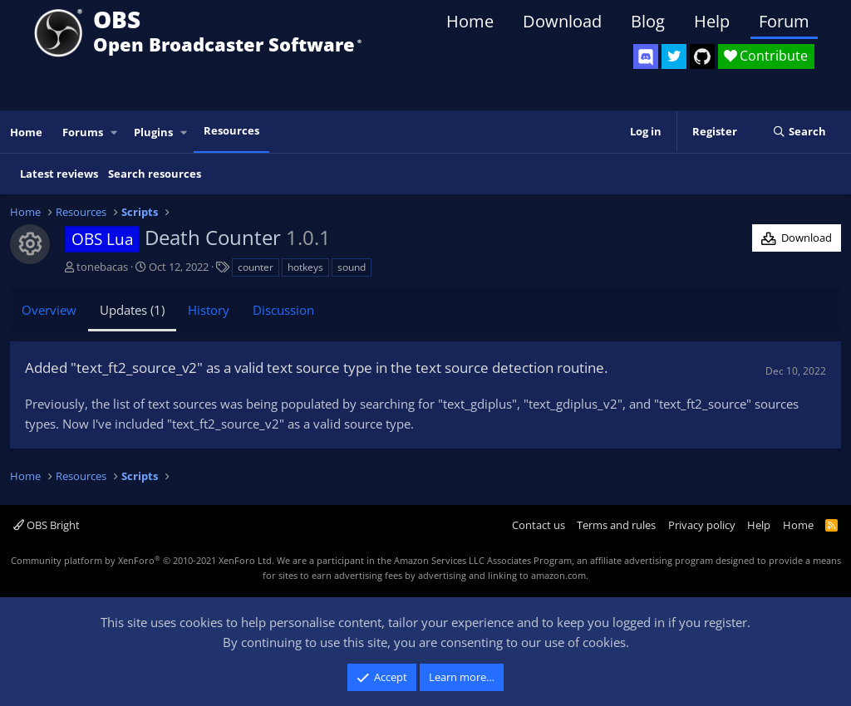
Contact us (538, 524)
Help (712, 21)
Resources (231, 130)
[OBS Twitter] (674, 56)
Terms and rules (616, 524)
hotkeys (305, 267)
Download (562, 21)
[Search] (799, 132)
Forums (82, 132)
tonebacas (102, 266)
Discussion (283, 310)
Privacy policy (701, 524)
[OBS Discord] (645, 56)
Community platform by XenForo (142, 560)
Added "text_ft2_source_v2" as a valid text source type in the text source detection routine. (316, 367)
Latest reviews (59, 173)
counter (255, 267)
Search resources (154, 173)
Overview (49, 310)
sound (351, 267)
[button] (115, 132)
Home (470, 21)
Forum (784, 21)
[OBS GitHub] (702, 56)
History (208, 310)
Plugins (153, 132)
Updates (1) (132, 310)
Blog (648, 21)
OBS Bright (46, 524)
